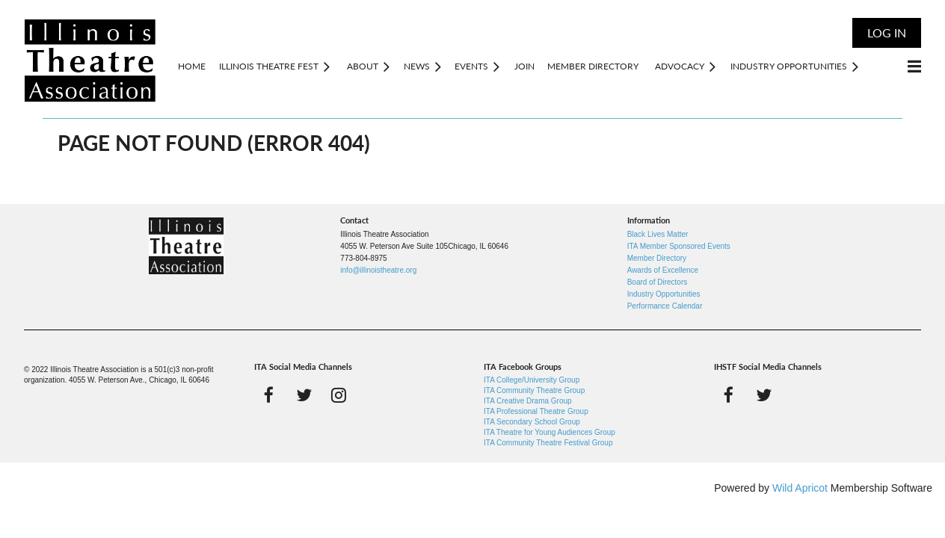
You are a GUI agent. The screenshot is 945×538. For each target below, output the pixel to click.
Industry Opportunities (664, 294)
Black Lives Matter (658, 234)
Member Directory (656, 258)
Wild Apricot (800, 488)
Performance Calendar (665, 306)
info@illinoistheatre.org (378, 270)
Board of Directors (657, 282)
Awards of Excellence (662, 270)
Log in (886, 32)
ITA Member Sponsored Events (678, 246)
